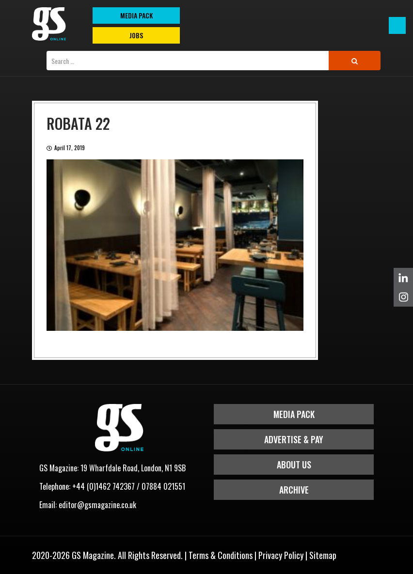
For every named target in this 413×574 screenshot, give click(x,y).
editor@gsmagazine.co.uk (97, 505)
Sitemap (322, 555)
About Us (294, 464)
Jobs (136, 35)
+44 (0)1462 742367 (103, 486)
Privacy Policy (280, 555)
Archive (294, 489)
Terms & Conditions (221, 555)
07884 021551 (163, 486)
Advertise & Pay (293, 439)
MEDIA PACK (136, 15)
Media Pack (294, 414)
